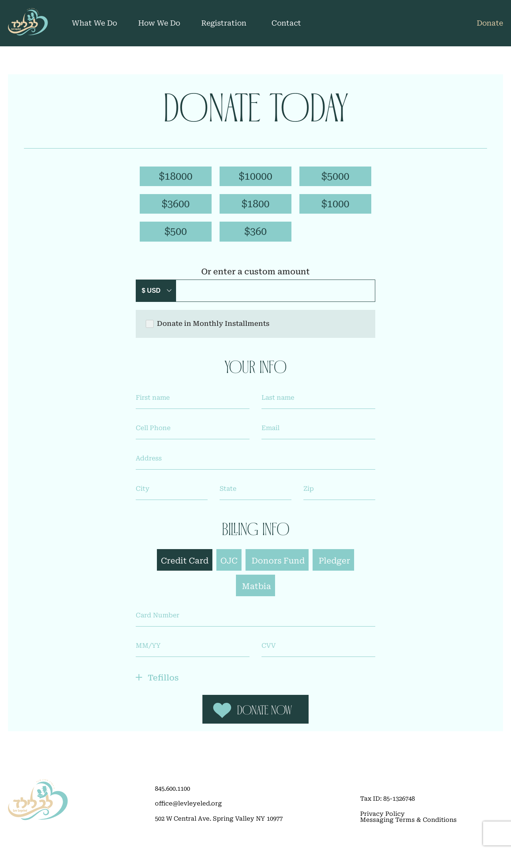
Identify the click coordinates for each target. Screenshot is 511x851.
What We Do (94, 23)
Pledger (334, 565)
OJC (229, 565)
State (228, 493)
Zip (308, 493)
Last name (277, 402)
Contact (286, 23)
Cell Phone (153, 432)
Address (149, 463)
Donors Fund (278, 565)
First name (153, 402)
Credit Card (184, 565)
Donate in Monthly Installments (207, 328)
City (142, 493)
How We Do (159, 23)
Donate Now (265, 718)
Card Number (157, 620)
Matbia (256, 591)
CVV (268, 650)
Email (270, 432)
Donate (490, 23)
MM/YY (148, 650)
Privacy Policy (382, 822)
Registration (223, 23)
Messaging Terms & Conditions (408, 828)
